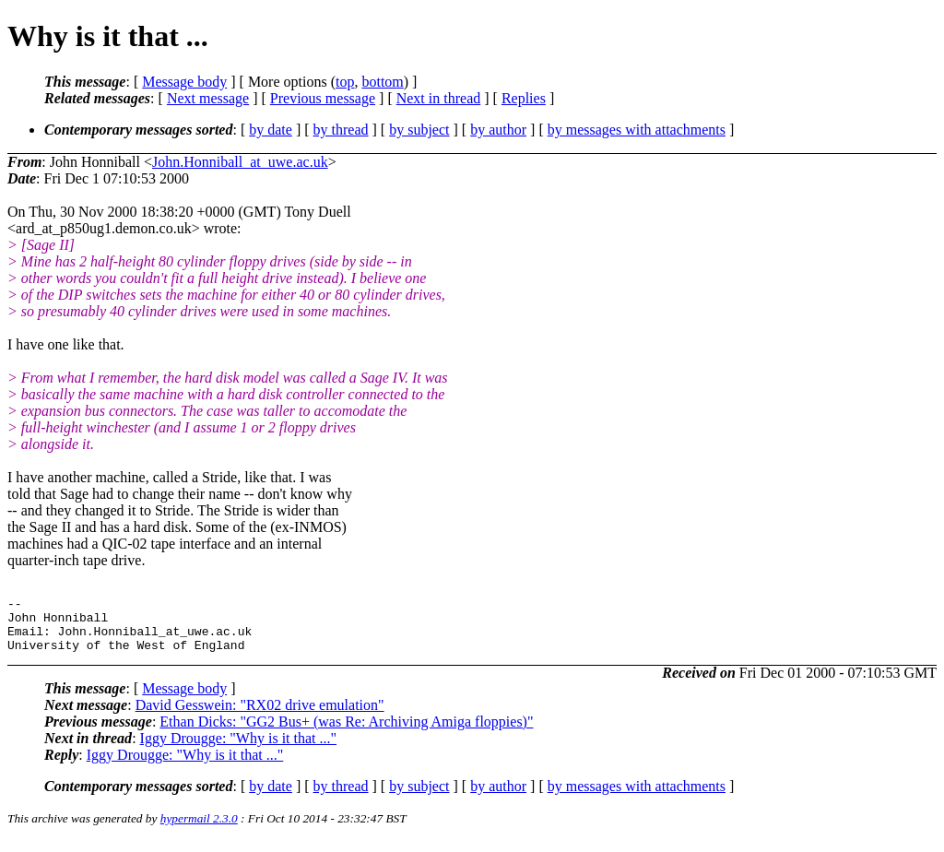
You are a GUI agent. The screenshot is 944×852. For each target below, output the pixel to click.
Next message (208, 98)
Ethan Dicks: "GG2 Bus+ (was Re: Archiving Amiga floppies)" (346, 732)
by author (498, 129)
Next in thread (438, 98)
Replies (524, 98)
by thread (341, 129)
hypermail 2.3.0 (199, 829)
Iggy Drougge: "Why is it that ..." (238, 749)
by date (270, 129)
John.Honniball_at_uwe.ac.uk (240, 162)
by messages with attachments (637, 129)
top (345, 81)
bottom (382, 81)
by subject (419, 129)
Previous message (322, 98)
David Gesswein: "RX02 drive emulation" (260, 716)
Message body (184, 81)
